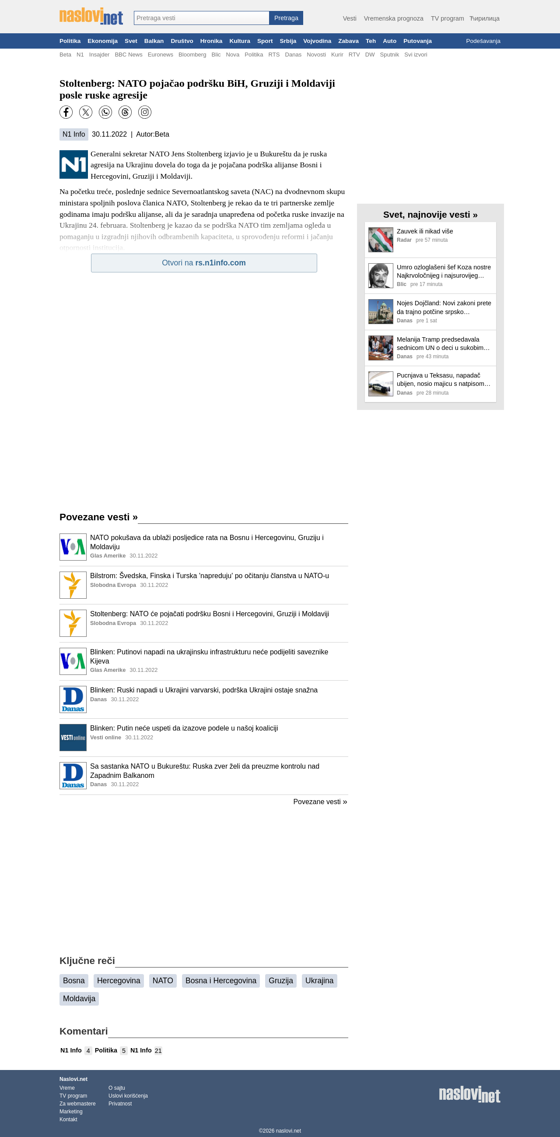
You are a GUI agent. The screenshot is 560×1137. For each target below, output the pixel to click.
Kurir (337, 54)
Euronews (160, 54)
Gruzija (281, 980)
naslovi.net (288, 1131)
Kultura (239, 41)
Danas (293, 54)
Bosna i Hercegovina (221, 980)
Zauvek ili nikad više (425, 231)
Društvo (182, 41)
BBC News (128, 54)
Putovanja (417, 41)
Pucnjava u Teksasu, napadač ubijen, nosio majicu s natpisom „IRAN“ (440, 380)
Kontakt (68, 1119)
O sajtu (116, 1088)
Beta (65, 54)
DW (370, 54)
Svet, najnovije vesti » (430, 214)
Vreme (67, 1088)
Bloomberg (192, 54)
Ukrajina (319, 980)
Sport (265, 41)
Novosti (316, 54)
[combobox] (202, 18)
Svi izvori (415, 54)
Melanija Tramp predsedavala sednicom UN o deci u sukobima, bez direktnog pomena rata (443, 344)
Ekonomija (103, 41)
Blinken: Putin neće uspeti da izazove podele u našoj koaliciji (184, 728)
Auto (389, 41)
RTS (274, 54)
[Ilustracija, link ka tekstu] (73, 547)
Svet (131, 41)
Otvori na (204, 262)
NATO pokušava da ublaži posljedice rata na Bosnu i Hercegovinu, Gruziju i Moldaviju (207, 542)
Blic (215, 54)
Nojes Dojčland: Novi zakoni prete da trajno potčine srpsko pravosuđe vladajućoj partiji (444, 308)
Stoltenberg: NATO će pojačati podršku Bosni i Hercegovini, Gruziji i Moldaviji (209, 614)
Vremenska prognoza (394, 18)
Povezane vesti (99, 517)
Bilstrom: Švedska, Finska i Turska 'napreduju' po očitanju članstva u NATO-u (209, 575)
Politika (70, 41)
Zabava (348, 41)
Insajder (99, 54)
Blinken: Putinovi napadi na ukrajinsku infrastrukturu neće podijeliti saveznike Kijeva (209, 656)
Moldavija (79, 998)
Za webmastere (78, 1104)
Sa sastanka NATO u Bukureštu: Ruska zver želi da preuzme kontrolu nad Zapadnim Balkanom (204, 771)
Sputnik (389, 54)
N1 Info (74, 134)
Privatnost (120, 1104)
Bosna (74, 980)
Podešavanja (483, 41)
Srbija (288, 41)
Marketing (71, 1112)
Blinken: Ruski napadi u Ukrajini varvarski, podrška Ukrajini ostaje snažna (204, 690)
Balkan (154, 41)
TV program (447, 18)
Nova (233, 54)
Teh (371, 41)
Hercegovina (118, 980)
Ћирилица (484, 18)
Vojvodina (317, 41)
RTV (354, 54)
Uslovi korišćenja (128, 1096)
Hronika (211, 41)
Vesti (350, 18)
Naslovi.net (74, 1079)
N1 (80, 54)
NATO (163, 980)
